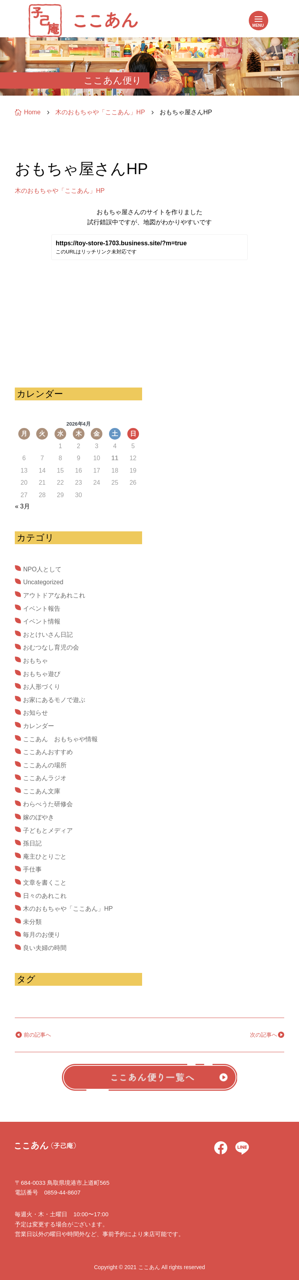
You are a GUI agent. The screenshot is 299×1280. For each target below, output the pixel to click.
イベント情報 (41, 621)
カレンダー (38, 726)
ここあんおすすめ (48, 752)
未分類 (32, 922)
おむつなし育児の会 (51, 647)
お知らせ (35, 712)
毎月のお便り (41, 934)
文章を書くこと (45, 882)
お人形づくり (41, 686)
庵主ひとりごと (45, 856)
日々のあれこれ (45, 895)
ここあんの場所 (45, 765)
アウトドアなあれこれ (54, 595)
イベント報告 (41, 608)
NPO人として (42, 569)
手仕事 (32, 869)
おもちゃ (35, 660)
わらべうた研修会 (48, 804)
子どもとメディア (48, 830)
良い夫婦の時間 (45, 948)
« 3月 (22, 506)
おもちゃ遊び (41, 674)
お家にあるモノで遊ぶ (54, 700)
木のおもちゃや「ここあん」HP (59, 190)
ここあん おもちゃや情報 (60, 739)
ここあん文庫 (41, 791)
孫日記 (32, 843)
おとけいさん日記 (48, 634)
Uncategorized (43, 582)
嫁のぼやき (38, 817)
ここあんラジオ (45, 778)
